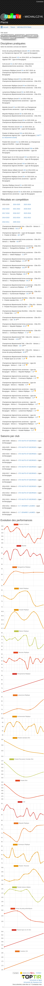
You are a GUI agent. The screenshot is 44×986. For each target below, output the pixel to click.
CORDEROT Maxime (8, 38)
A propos (16, 973)
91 (21, 185)
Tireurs (12, 27)
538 (23, 163)
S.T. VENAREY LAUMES (26, 506)
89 (20, 79)
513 (17, 142)
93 (22, 70)
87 (23, 261)
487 (19, 235)
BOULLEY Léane (31, 36)
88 (24, 352)
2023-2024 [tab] (27, 204)
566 (31, 148)
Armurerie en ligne (36, 980)
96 (24, 85)
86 (24, 120)
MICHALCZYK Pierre (24, 27)
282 (21, 127)
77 (26, 333)
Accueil (5, 27)
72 (23, 254)
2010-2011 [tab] (5, 222)
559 (21, 133)
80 (20, 114)
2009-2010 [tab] (16, 222)
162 (20, 346)
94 (11, 64)
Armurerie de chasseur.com (33, 982)
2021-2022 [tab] (16, 209)
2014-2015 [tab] (5, 217)
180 (24, 170)
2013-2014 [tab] (16, 217)
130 (17, 339)
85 (24, 176)
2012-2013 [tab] (27, 217)
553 (25, 157)
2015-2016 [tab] (27, 213)
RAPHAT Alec (19, 36)
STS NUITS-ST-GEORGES (27, 441)
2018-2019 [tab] (27, 209)
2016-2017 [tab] (16, 213)
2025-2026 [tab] (5, 204)
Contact (38, 973)
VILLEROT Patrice (7, 36)
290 (28, 51)
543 (17, 228)
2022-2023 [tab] (5, 209)
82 (22, 92)
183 (18, 57)
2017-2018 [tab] (5, 213)
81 (20, 98)
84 (19, 192)
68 (23, 267)
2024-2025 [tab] (16, 204)
